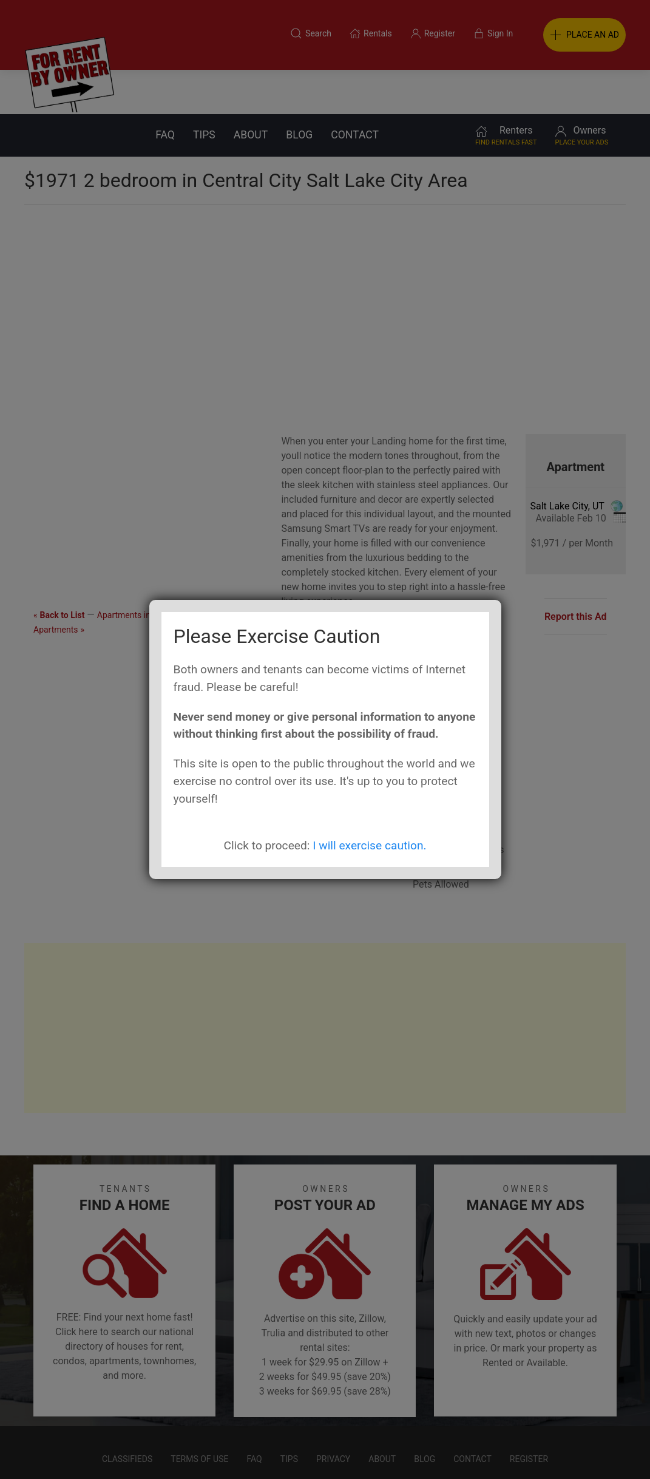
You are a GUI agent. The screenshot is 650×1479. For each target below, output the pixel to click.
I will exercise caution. (369, 845)
